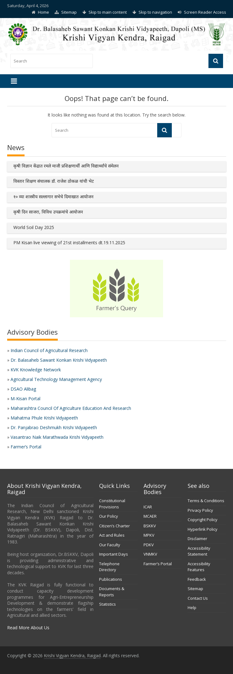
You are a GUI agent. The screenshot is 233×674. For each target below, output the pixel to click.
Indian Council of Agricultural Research (49, 350)
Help (192, 607)
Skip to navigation (155, 12)
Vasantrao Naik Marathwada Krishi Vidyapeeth (57, 437)
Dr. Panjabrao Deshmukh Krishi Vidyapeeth (54, 427)
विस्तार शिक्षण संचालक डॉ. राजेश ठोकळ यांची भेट (53, 181)
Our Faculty (109, 545)
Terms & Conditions (206, 500)
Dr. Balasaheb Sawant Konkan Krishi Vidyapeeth (59, 360)
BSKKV (150, 526)
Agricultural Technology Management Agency (56, 379)
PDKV (149, 545)
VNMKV (150, 554)
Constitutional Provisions (112, 504)
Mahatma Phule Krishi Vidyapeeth (44, 418)
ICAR (148, 507)
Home (43, 12)
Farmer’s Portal (26, 447)
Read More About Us (28, 627)
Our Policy (108, 516)
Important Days (113, 554)
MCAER (150, 516)
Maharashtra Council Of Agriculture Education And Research (71, 408)
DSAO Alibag (23, 389)
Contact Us (198, 598)
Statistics (107, 604)
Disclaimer (197, 538)
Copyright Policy (202, 519)
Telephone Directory (109, 567)
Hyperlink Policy (202, 529)
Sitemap (69, 12)
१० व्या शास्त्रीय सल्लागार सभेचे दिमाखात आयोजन (53, 196)
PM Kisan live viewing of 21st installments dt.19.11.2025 (69, 242)
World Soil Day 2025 (33, 227)
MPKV (149, 535)
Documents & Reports (111, 592)
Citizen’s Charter (114, 526)
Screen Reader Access (205, 12)
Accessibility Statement (199, 551)
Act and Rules (112, 535)
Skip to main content (108, 12)
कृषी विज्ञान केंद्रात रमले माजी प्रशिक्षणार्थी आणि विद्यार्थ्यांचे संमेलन (66, 166)
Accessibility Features (199, 567)
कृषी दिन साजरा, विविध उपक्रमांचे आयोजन (48, 212)
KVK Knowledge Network (36, 370)
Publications (110, 579)
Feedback (197, 579)
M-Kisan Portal (25, 398)
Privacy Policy (200, 510)
